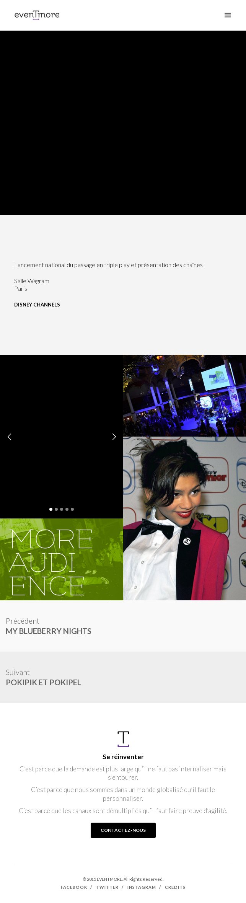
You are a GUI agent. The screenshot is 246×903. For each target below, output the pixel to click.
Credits (175, 887)
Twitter (107, 887)
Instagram (141, 887)
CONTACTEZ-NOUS (123, 830)
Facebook (74, 887)
